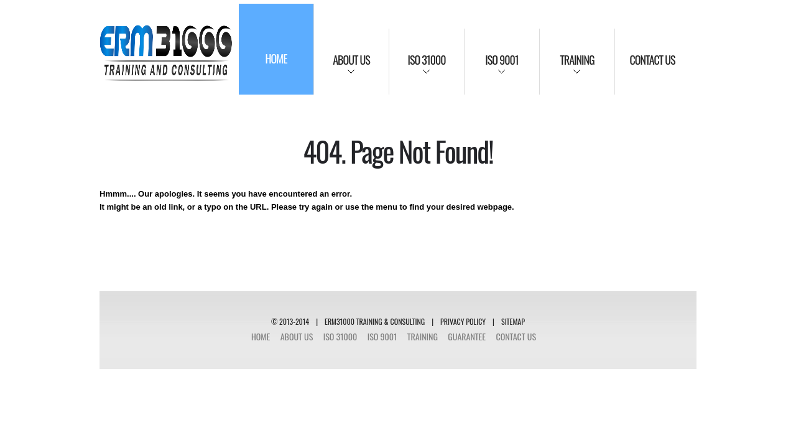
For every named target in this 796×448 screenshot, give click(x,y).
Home (260, 336)
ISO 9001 (382, 336)
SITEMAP (513, 321)
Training (422, 336)
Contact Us (516, 336)
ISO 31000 (340, 336)
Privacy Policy (463, 321)
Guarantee (467, 336)
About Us (296, 336)
